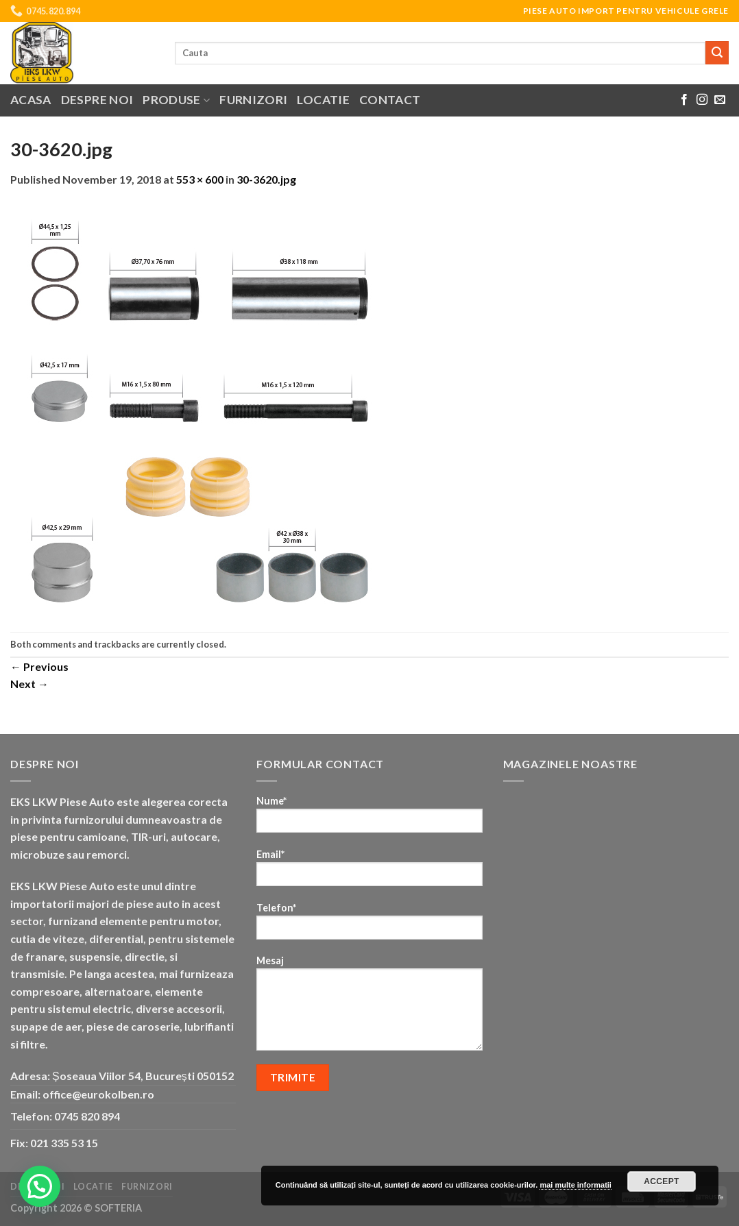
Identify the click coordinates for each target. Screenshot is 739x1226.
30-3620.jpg (266, 179)
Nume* (369, 818)
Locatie (323, 100)
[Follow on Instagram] (701, 100)
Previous (39, 666)
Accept (661, 1181)
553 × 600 (199, 179)
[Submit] (717, 52)
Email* (369, 872)
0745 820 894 (87, 1116)
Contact (389, 100)
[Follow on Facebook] (684, 100)
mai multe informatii (575, 1185)
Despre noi (97, 100)
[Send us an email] (719, 100)
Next (29, 683)
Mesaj (369, 1007)
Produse (176, 100)
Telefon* (369, 925)
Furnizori (253, 100)
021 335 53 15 (64, 1142)
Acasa (30, 100)
